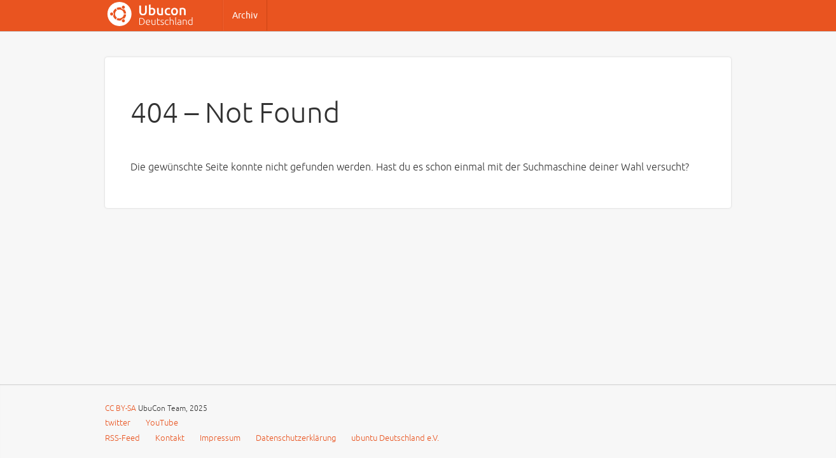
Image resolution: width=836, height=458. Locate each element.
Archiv (245, 15)
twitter (117, 423)
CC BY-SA (121, 408)
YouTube (162, 423)
